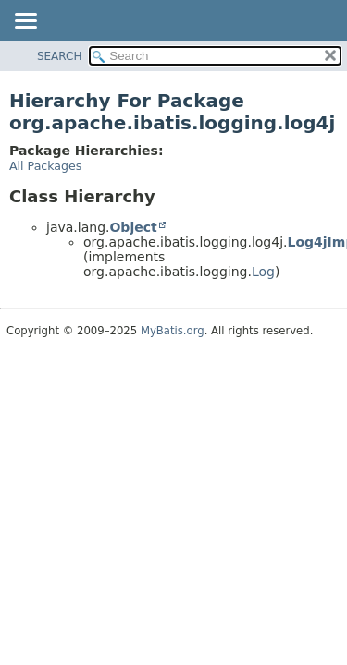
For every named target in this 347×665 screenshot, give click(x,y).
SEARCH (59, 56)
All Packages (45, 166)
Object (132, 227)
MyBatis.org (172, 330)
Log (263, 271)
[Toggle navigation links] (25, 22)
